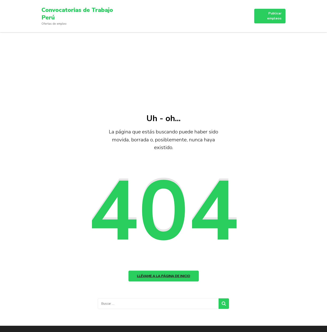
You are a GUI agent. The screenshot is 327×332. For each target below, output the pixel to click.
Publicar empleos (274, 16)
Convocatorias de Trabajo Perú (77, 14)
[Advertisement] (163, 63)
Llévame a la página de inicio (163, 276)
